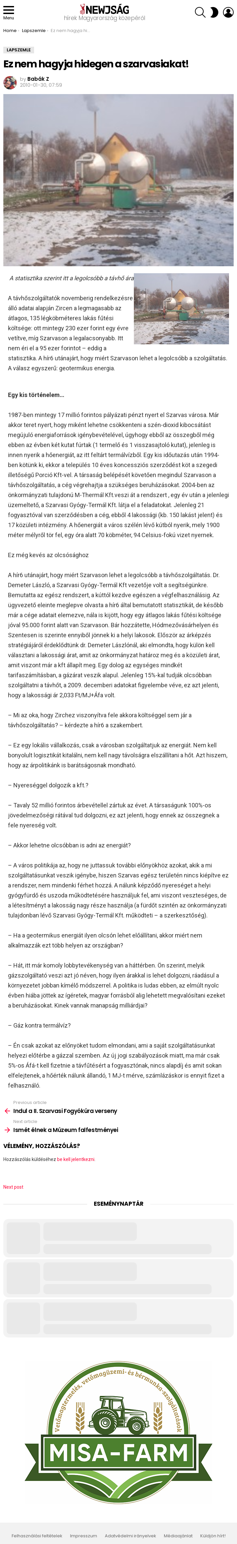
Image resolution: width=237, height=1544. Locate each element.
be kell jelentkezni (75, 1159)
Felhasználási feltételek (37, 1536)
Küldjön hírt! (213, 1536)
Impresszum (83, 1536)
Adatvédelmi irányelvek (130, 1536)
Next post (13, 1187)
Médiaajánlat (178, 1536)
